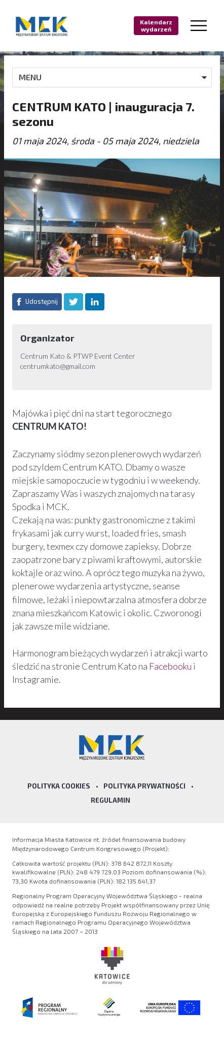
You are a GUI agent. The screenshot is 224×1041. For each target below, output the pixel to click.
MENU (30, 77)
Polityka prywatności (144, 786)
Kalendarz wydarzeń (156, 25)
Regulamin (110, 800)
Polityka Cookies (58, 786)
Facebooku (171, 666)
